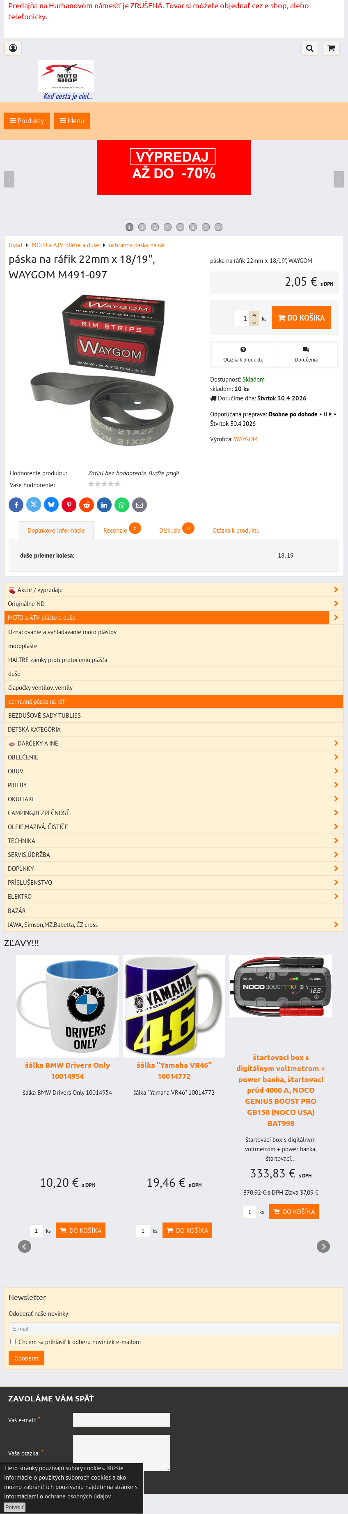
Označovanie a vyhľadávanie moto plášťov (62, 632)
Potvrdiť (14, 1507)
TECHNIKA (175, 840)
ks (39, 1230)
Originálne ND (175, 603)
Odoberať (26, 1358)
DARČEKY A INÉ (175, 743)
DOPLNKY (175, 868)
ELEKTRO (175, 896)
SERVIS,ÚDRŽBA (175, 854)
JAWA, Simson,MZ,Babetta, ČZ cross (175, 924)
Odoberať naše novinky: (39, 1313)
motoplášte (22, 646)
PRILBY (175, 785)
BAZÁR (17, 910)
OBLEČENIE (175, 757)
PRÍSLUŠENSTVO (175, 882)
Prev (24, 1246)
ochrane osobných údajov (78, 1496)
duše (14, 673)
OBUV (175, 771)
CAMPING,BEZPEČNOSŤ (175, 813)
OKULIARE (175, 799)
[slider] (104, 484)
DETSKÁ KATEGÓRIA (34, 729)
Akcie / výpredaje (175, 590)
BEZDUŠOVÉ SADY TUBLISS (44, 715)
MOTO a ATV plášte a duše (175, 617)
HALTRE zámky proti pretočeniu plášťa (57, 659)
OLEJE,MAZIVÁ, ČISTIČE (175, 827)
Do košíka (301, 317)
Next (323, 1246)
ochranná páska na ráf (36, 701)
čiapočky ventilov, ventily (40, 687)
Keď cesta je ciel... (67, 95)
